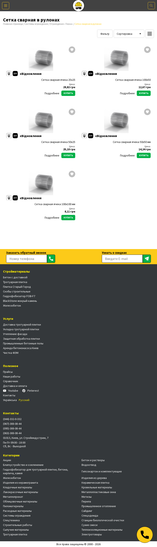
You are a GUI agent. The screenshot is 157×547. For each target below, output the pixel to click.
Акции (7, 460)
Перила (86, 501)
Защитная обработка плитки (21, 338)
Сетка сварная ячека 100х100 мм (55, 204)
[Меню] (5, 5)
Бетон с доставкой (15, 277)
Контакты (9, 395)
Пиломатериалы (13, 506)
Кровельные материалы (97, 487)
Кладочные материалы (17, 487)
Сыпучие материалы (16, 529)
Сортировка (124, 34)
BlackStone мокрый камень (20, 301)
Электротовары (92, 534)
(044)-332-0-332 (12, 419)
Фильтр (104, 34)
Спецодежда (90, 515)
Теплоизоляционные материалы (102, 529)
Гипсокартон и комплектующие (102, 471)
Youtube (10, 390)
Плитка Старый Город (17, 287)
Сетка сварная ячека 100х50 (133, 80)
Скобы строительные (16, 291)
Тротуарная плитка (15, 282)
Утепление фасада (15, 334)
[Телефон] (145, 535)
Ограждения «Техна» (61, 23)
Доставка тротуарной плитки (22, 324)
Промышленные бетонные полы (23, 343)
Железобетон (12, 305)
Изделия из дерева (94, 478)
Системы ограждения (36, 23)
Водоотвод (89, 465)
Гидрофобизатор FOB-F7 (19, 296)
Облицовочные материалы (20, 501)
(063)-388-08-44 (12, 433)
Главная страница (13, 23)
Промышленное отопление (99, 506)
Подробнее (52, 93)
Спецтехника (11, 520)
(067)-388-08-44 (12, 424)
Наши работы (11, 376)
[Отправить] (51, 259)
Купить (68, 93)
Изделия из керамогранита (20, 482)
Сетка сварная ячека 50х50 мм (132, 142)
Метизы (87, 497)
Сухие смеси (90, 525)
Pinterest (30, 390)
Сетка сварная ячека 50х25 (58, 142)
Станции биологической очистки (103, 520)
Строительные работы (17, 525)
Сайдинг (87, 511)
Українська (10, 400)
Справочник (10, 381)
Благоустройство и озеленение (23, 465)
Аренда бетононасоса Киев (20, 348)
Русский (24, 400)
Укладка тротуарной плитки (21, 329)
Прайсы (8, 372)
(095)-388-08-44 (12, 428)
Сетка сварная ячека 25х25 (58, 80)
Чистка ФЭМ (10, 353)
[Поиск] (151, 5)
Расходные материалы (17, 511)
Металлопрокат (13, 497)
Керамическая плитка (95, 482)
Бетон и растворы (93, 460)
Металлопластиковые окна (99, 492)
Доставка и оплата (15, 386)
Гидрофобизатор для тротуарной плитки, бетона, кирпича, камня (35, 471)
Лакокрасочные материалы (20, 492)
